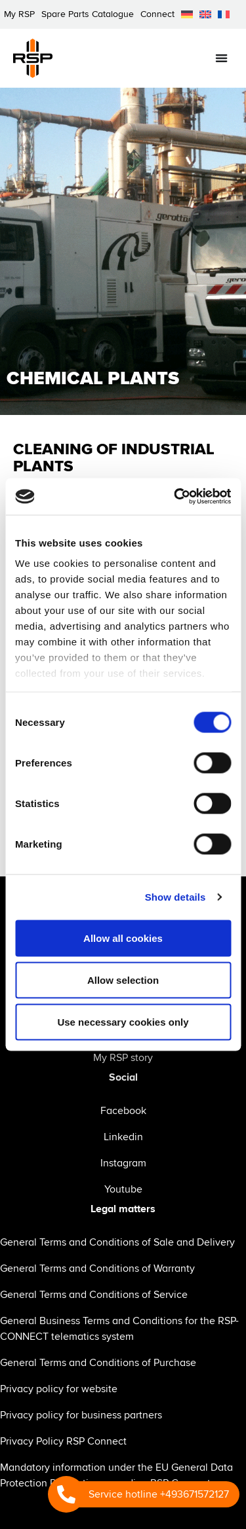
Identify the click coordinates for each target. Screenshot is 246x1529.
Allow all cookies (123, 937)
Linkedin (123, 1136)
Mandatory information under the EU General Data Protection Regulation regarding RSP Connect (116, 1475)
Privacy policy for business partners (81, 1415)
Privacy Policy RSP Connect (63, 1441)
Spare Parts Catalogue (87, 14)
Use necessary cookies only (122, 1021)
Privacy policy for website (58, 1388)
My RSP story (123, 1057)
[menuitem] (187, 14)
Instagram (123, 1163)
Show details (175, 897)
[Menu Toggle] (221, 58)
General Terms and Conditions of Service (94, 1294)
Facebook (123, 1110)
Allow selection (123, 979)
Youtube (123, 1189)
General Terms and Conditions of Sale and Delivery (117, 1242)
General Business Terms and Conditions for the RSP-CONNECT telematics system (119, 1328)
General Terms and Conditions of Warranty (97, 1268)
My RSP (19, 14)
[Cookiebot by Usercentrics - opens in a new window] (175, 496)
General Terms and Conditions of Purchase (98, 1362)
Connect (157, 14)
